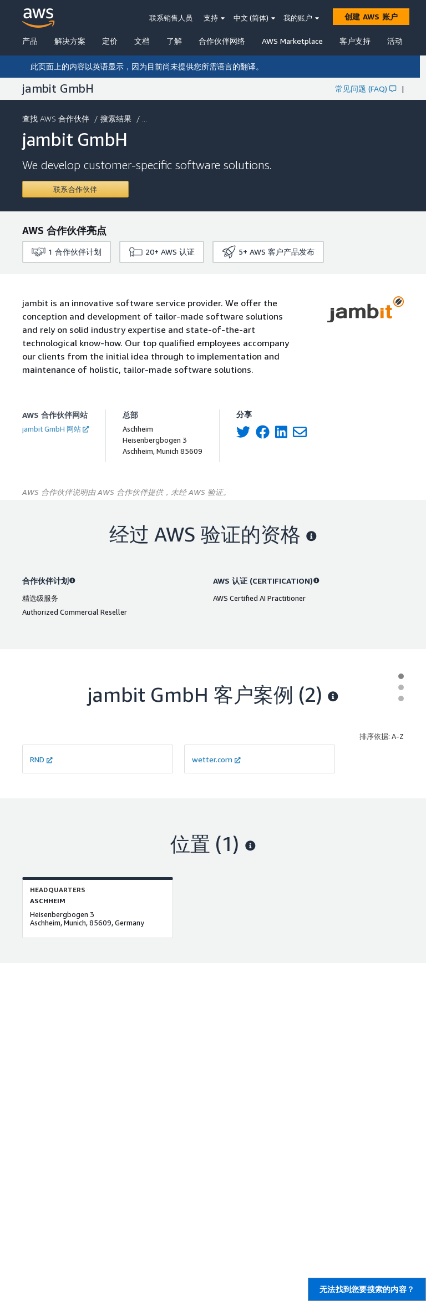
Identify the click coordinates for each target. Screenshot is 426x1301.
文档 (142, 40)
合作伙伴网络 (222, 40)
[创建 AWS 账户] (371, 16)
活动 (395, 40)
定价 (110, 40)
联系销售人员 (170, 17)
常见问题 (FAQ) (365, 88)
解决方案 (69, 40)
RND (41, 759)
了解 (174, 40)
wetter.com (216, 759)
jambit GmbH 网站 (55, 428)
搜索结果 (117, 118)
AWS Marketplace (292, 40)
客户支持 (355, 40)
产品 (30, 40)
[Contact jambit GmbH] (75, 189)
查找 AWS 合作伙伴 (57, 118)
